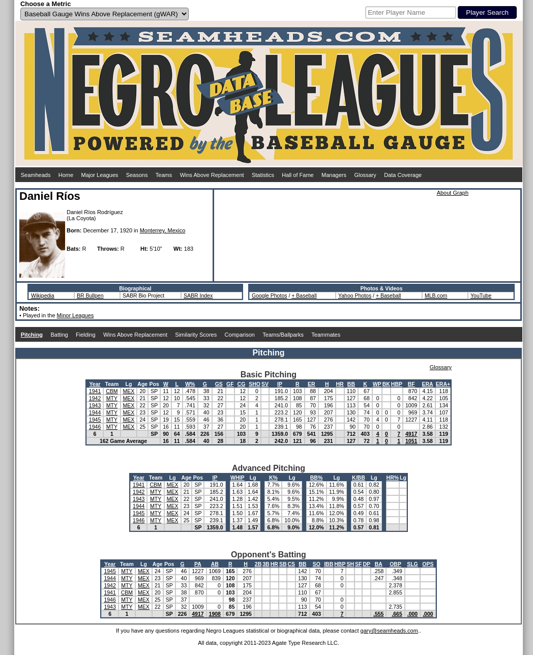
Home (65, 175)
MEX (129, 391)
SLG (412, 564)
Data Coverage (403, 175)
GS (219, 384)
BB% (316, 477)
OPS (427, 564)
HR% (393, 477)
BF (411, 384)
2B (258, 564)
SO (316, 564)
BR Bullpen (90, 295)
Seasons (137, 175)
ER (311, 384)
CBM (111, 391)
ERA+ (443, 384)
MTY (111, 398)
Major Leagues (100, 175)
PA (197, 564)
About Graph (452, 193)
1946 (95, 427)
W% (190, 384)
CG (242, 384)
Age (142, 384)
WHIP (237, 477)
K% (273, 477)
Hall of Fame (297, 175)
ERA (427, 384)
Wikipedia (42, 295)
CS (291, 564)
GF (230, 384)
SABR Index (198, 295)
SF (358, 564)
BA (378, 564)
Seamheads (36, 175)
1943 (95, 405)
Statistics (263, 175)
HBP (396, 384)
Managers (333, 175)
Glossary (365, 175)
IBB (328, 564)
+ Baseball (303, 295)
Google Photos (269, 295)
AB (215, 564)
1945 (95, 419)
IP (279, 384)
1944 (95, 412)
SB (283, 564)
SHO (254, 384)
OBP (395, 564)
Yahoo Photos (354, 295)
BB (351, 384)
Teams (164, 175)
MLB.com (436, 295)
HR (340, 384)
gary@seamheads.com (389, 631)
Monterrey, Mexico (163, 230)
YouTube (480, 295)
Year (94, 384)
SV (265, 384)
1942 (95, 398)
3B (265, 564)
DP (366, 564)
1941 (95, 391)
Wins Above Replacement (212, 175)
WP (377, 384)
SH (350, 564)
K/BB (358, 477)
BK (386, 384)
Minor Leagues (75, 315)
